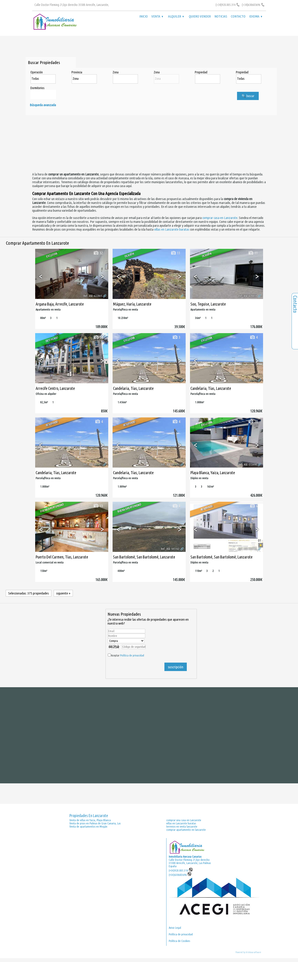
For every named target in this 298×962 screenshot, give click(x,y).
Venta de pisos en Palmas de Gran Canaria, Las (95, 823)
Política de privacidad (132, 655)
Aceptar (127, 655)
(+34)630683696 (180, 874)
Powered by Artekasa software (248, 952)
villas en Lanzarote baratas (171, 229)
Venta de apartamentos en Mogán (88, 826)
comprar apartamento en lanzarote (186, 829)
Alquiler (176, 16)
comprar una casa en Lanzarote (183, 820)
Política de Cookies (179, 940)
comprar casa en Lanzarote (219, 218)
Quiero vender (200, 16)
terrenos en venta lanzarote (181, 826)
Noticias (220, 16)
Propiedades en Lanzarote (88, 815)
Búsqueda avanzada (43, 105)
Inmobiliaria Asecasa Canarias (185, 856)
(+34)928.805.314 (181, 870)
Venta (157, 16)
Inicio (143, 16)
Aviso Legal (175, 927)
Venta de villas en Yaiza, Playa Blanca (90, 820)
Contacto (238, 16)
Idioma (255, 16)
